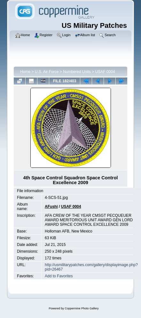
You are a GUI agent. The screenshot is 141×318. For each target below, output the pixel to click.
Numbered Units (77, 71)
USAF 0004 (105, 71)
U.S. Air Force (47, 71)
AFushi (51, 206)
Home (25, 71)
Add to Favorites (59, 276)
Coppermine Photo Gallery (81, 308)
